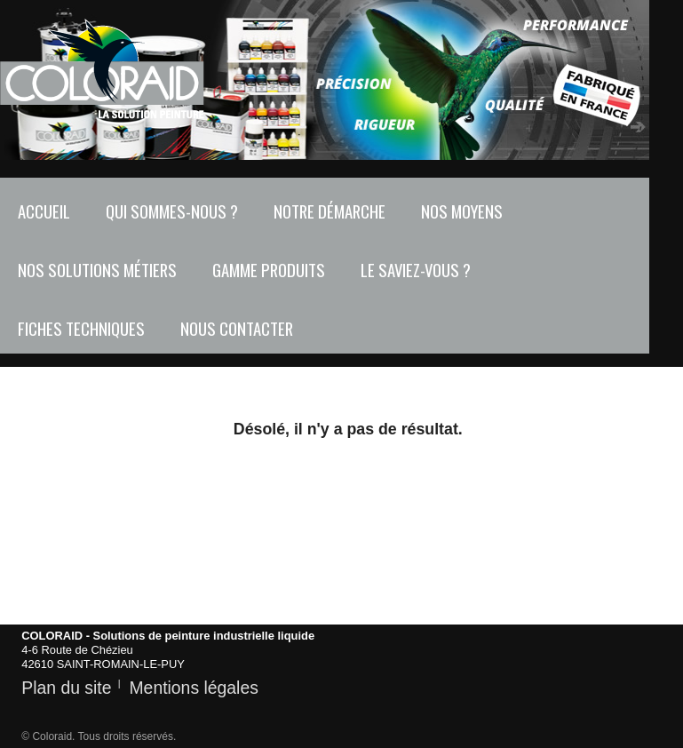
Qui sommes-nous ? (172, 211)
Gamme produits (268, 270)
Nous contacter (236, 328)
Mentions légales (193, 687)
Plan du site (66, 687)
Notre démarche (329, 211)
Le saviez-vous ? (416, 270)
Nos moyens (462, 211)
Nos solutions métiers (97, 270)
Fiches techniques (81, 328)
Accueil (44, 211)
